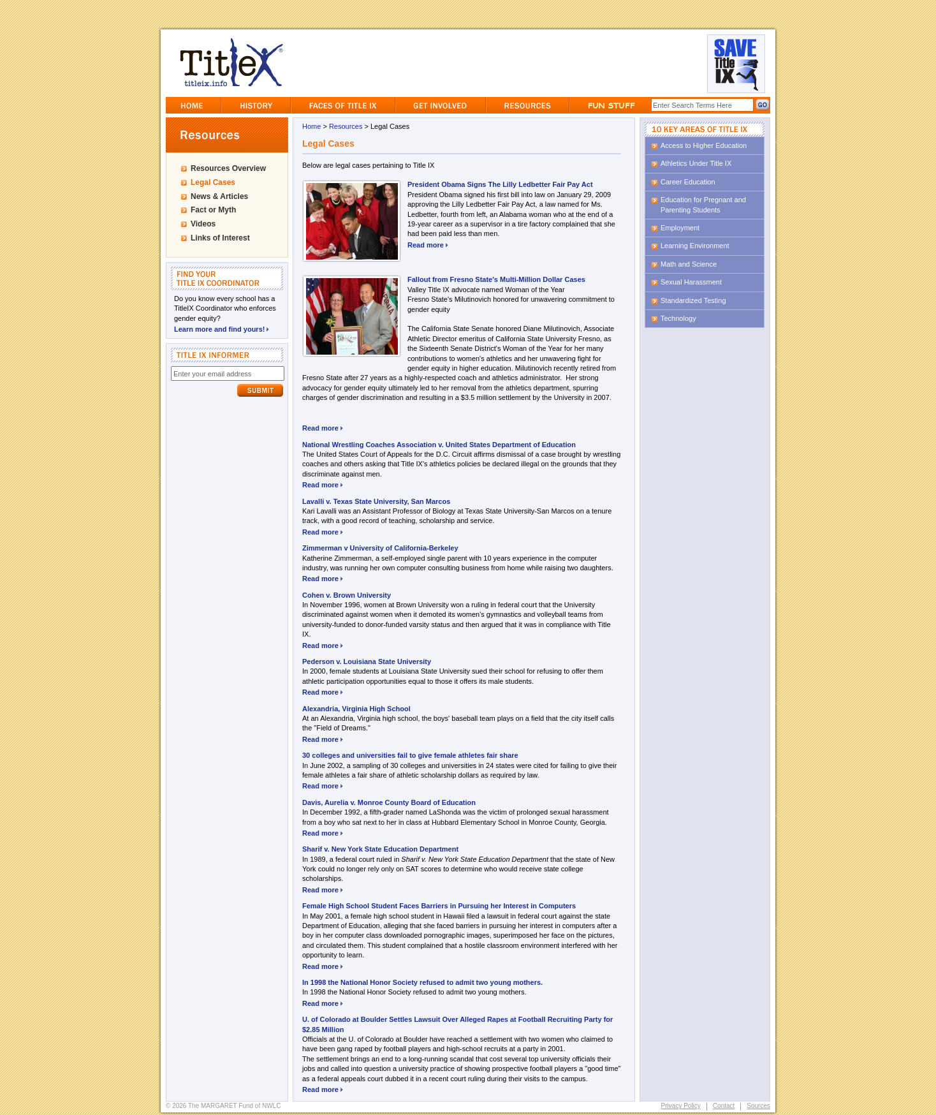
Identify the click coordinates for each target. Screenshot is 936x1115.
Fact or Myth (213, 209)
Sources (758, 1105)
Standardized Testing (693, 300)
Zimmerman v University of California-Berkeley (380, 548)
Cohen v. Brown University (346, 595)
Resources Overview (228, 168)
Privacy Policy (681, 1105)
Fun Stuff (610, 105)
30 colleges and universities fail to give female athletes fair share (410, 755)
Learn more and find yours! (221, 328)
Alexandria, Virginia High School (356, 709)
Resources (527, 105)
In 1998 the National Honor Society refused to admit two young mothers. (422, 982)
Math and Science (689, 264)
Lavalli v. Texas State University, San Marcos (376, 501)
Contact (724, 1105)
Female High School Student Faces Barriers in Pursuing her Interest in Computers (439, 906)
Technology (678, 318)
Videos (203, 223)
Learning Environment (695, 245)
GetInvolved (440, 105)
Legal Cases (213, 182)
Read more (427, 245)
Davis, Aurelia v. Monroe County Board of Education (389, 802)
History (256, 105)
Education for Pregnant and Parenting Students (703, 204)
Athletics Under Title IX (696, 163)
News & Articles (219, 196)
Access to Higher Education (704, 145)
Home (193, 105)
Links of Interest (220, 237)
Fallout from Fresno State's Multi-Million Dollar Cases (496, 279)
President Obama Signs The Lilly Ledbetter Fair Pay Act (500, 184)
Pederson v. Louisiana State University (366, 661)
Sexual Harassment (691, 282)
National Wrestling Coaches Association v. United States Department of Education (439, 444)
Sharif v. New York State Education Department (380, 849)
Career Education (688, 182)
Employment (680, 228)
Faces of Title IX (343, 105)
